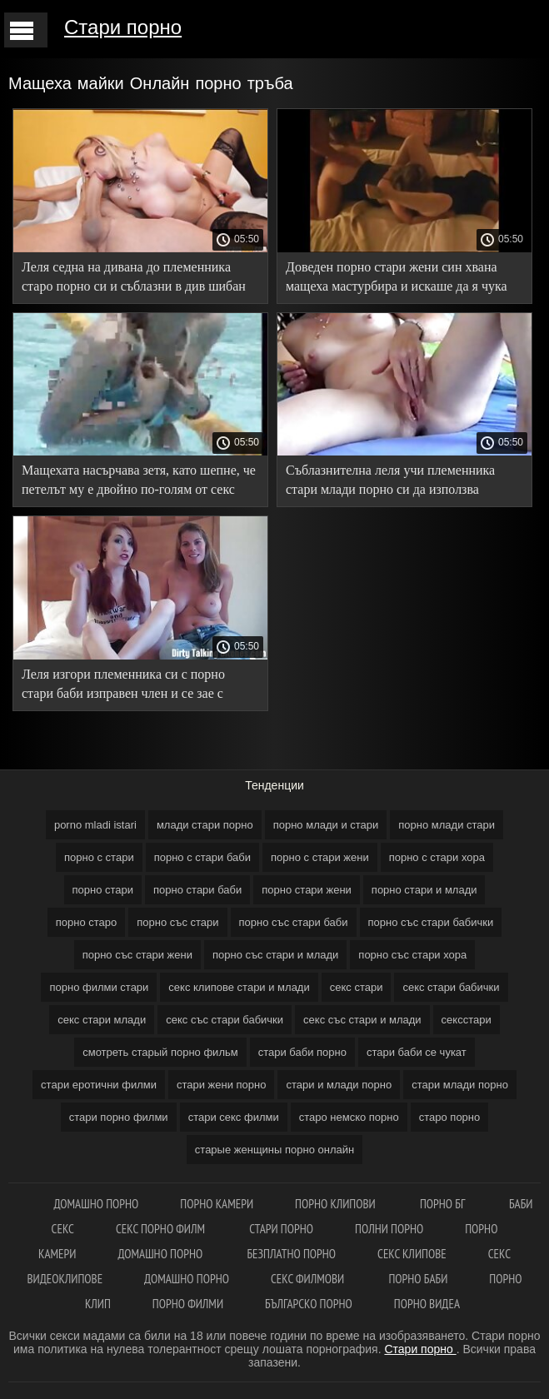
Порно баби (417, 1279)
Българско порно (308, 1304)
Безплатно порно (291, 1254)
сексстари (467, 1019)
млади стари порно (205, 825)
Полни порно (389, 1229)
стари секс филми (233, 1117)
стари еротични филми (99, 1084)
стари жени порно (222, 1084)
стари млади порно (460, 1084)
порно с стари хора (437, 857)
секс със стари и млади (362, 1019)
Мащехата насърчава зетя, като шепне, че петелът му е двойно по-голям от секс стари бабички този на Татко (139, 482)
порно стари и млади (424, 890)
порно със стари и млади (275, 954)
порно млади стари (446, 825)
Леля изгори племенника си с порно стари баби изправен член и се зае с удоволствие (123, 686)
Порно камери (216, 1204)
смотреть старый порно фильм (159, 1052)
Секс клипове (412, 1254)
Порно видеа (427, 1304)
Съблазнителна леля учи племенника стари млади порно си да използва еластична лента (390, 482)
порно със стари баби (293, 922)
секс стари (356, 987)
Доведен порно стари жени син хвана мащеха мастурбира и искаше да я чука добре (396, 279)
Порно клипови (336, 1204)
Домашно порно (95, 1204)
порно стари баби (197, 890)
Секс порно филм (161, 1229)
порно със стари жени (137, 954)
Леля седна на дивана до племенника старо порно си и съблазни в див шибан (134, 276)
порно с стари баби (202, 857)
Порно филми (187, 1304)
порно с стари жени (320, 857)
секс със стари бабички (224, 1019)
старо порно (450, 1117)
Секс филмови (309, 1279)
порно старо (86, 922)
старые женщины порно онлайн (274, 1149)
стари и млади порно (339, 1084)
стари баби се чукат (417, 1052)
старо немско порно (349, 1117)
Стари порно (123, 27)
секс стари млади (101, 1019)
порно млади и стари (326, 825)
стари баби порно (302, 1052)
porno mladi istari (95, 825)
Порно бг (443, 1204)
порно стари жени (307, 890)
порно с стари (99, 857)
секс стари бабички (450, 987)
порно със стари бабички (431, 922)
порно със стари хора (412, 954)
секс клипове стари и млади (238, 987)
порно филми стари (98, 987)
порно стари (103, 890)
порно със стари (177, 922)
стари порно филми (118, 1117)
